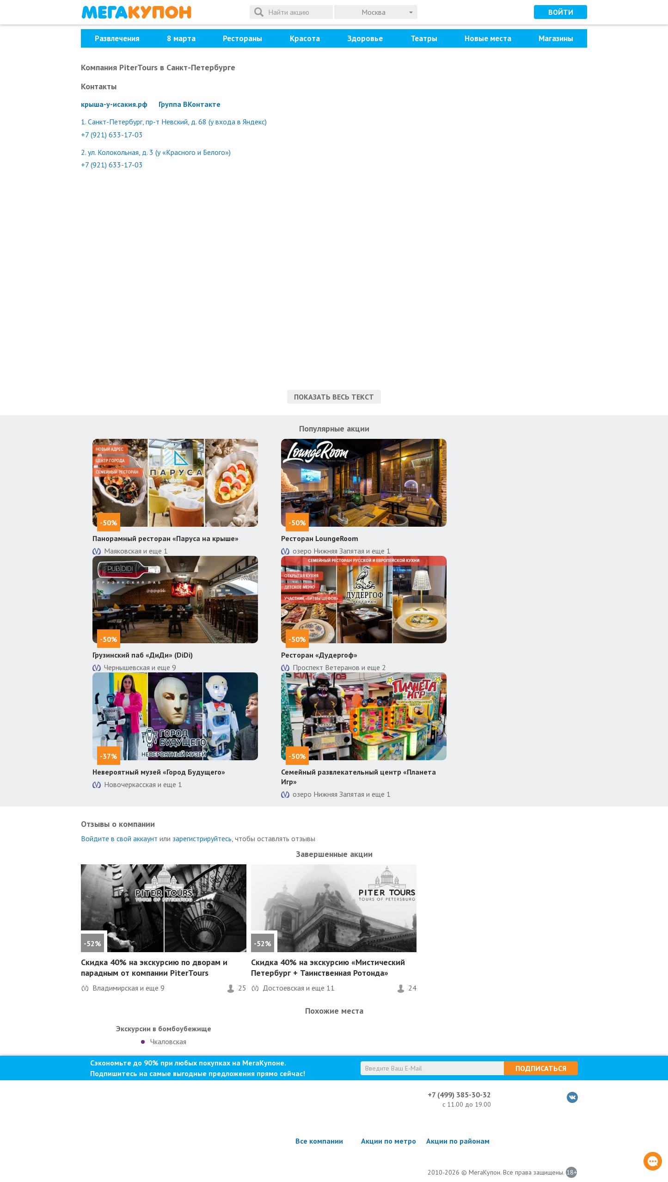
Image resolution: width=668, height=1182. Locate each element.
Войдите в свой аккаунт (119, 838)
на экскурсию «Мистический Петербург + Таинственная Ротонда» (328, 967)
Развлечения (117, 38)
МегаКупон (136, 12)
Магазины (556, 38)
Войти (560, 12)
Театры (424, 38)
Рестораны (242, 38)
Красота (305, 38)
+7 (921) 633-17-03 (112, 134)
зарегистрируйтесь (202, 838)
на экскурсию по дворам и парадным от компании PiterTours (154, 967)
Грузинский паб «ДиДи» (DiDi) (142, 654)
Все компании (319, 1140)
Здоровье (365, 38)
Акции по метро (388, 1140)
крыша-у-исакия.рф (114, 104)
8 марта (181, 38)
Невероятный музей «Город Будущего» (158, 771)
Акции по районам (458, 1140)
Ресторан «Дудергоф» (319, 654)
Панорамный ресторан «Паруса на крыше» (165, 538)
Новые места (488, 38)
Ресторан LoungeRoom (319, 538)
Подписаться (540, 1068)
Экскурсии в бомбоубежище (163, 1028)
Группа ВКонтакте (190, 104)
